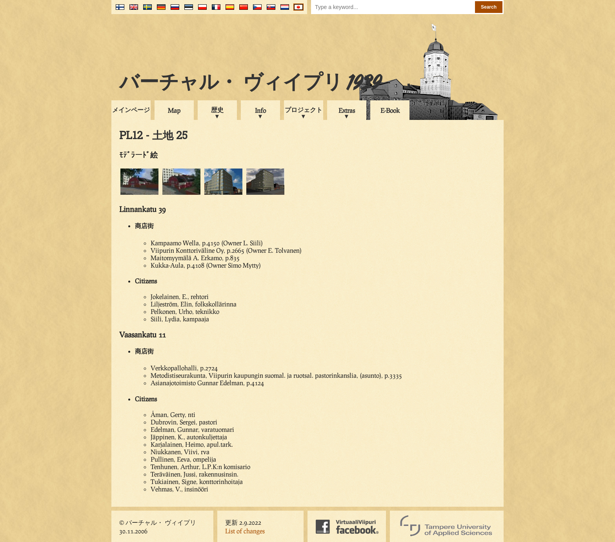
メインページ (131, 109)
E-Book (390, 110)
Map (174, 110)
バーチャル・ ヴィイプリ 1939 (250, 83)
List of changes (245, 531)
